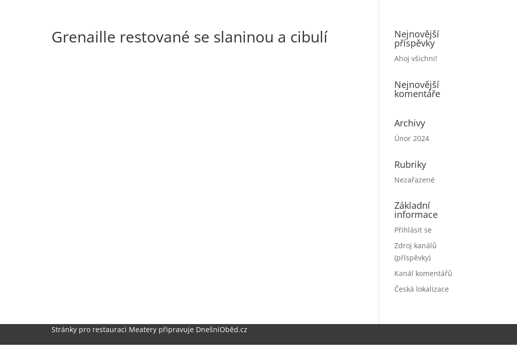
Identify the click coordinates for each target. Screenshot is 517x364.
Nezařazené (414, 180)
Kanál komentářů (423, 273)
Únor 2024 (411, 138)
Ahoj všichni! (415, 58)
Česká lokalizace (421, 289)
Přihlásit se (413, 230)
